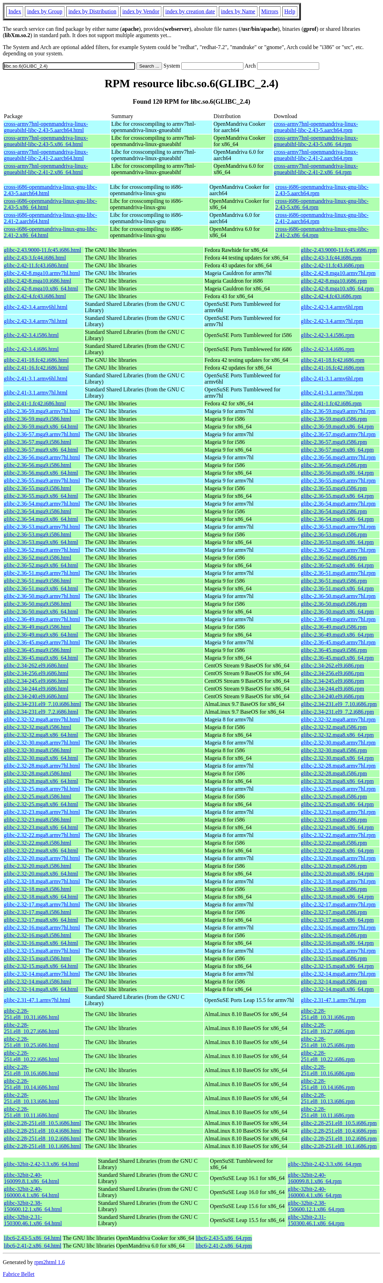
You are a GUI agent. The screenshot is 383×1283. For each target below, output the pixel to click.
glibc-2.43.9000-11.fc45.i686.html (42, 250)
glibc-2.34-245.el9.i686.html (36, 681)
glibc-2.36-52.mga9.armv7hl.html (42, 550)
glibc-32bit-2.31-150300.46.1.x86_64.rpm (316, 1220)
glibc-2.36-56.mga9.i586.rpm (334, 465)
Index (14, 11)
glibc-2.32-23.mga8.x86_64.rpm (337, 827)
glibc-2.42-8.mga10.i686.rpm (334, 281)
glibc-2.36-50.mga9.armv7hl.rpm (338, 596)
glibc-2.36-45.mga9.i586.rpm (334, 650)
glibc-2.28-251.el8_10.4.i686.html (42, 1131)
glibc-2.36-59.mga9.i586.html (37, 419)
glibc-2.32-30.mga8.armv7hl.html (42, 743)
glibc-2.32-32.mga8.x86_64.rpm (337, 735)
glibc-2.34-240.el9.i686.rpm (332, 696)
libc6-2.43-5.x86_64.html (32, 1238)
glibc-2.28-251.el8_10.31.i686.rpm (328, 1014)
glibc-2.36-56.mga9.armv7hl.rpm (338, 457)
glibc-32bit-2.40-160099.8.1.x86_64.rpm (315, 1178)
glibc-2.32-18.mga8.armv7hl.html (42, 881)
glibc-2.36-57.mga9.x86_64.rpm (337, 450)
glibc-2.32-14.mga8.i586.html (37, 981)
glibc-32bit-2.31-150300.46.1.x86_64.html (33, 1220)
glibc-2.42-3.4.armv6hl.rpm (332, 307)
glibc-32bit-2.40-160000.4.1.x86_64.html (31, 1192)
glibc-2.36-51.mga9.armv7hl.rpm (338, 573)
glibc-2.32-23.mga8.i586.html (37, 820)
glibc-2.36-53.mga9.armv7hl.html (42, 527)
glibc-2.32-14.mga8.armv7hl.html (42, 974)
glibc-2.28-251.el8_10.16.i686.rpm (328, 1070)
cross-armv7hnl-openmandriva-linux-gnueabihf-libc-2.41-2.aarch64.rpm (316, 155)
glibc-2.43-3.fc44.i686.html (35, 258)
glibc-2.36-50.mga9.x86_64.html (41, 612)
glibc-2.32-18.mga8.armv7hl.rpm (338, 881)
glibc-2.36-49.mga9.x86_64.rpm (337, 635)
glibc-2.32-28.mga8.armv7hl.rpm (338, 766)
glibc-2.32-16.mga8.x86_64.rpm (337, 943)
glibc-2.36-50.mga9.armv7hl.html (42, 596)
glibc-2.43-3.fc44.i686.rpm (331, 258)
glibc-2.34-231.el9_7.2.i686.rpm (337, 712)
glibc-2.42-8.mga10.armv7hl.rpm (338, 273)
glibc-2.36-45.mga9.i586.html (37, 650)
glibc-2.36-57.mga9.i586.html (37, 442)
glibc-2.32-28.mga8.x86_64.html (41, 781)
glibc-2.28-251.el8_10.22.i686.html (31, 1056)
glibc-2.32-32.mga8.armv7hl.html (42, 719)
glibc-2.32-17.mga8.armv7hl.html (42, 904)
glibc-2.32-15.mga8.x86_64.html (41, 966)
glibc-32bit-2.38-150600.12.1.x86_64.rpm (316, 1206)
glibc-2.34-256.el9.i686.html (36, 673)
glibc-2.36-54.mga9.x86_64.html (41, 519)
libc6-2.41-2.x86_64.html (32, 1246)
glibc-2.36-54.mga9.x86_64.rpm (337, 519)
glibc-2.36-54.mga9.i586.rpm (334, 511)
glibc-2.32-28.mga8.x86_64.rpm (337, 781)
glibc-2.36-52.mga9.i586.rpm (334, 558)
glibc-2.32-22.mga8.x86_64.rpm (337, 850)
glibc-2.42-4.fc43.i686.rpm (331, 296)
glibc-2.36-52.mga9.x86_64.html (41, 565)
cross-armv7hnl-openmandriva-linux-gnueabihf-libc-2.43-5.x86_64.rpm (316, 141)
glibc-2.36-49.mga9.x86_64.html (41, 635)
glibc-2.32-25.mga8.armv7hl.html (42, 789)
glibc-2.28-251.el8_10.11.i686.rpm (328, 1112)
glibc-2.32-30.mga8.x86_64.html (41, 758)
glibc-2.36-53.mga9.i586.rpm (334, 534)
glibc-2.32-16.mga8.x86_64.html (41, 943)
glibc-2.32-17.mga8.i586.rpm (334, 912)
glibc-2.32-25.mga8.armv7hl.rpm (338, 789)
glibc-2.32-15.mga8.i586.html (37, 958)
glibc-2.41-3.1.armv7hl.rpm (332, 393)
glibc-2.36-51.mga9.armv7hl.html (42, 573)
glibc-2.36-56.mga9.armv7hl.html (42, 457)
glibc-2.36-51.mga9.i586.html (37, 581)
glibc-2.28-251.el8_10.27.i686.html (31, 1028)
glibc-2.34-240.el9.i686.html (36, 696)
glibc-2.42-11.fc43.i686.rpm (332, 265)
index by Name (238, 11)
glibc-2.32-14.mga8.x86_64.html (41, 989)
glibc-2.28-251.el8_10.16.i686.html (31, 1070)
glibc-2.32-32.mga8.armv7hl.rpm (338, 719)
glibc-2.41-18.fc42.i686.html (36, 360)
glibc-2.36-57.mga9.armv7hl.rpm (338, 434)
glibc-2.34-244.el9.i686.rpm (332, 689)
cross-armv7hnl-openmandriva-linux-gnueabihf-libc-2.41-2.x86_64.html (46, 169)
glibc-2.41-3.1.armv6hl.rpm (332, 379)
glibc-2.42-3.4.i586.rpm (328, 335)
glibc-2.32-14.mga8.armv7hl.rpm (338, 974)
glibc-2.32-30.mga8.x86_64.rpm (337, 758)
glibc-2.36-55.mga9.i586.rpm (334, 488)
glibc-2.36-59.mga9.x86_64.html (41, 427)
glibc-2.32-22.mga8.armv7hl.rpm (338, 835)
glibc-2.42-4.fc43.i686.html (35, 296)
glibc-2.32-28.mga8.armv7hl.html (42, 766)
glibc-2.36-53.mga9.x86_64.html (41, 542)
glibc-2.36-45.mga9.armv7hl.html (42, 642)
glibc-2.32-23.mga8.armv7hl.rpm (338, 812)
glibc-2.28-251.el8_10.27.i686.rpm (328, 1028)
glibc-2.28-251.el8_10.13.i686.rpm (328, 1098)
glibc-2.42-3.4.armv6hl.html (35, 307)
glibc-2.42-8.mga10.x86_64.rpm (337, 288)
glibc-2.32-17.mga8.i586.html (37, 912)
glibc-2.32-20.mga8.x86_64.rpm (337, 874)
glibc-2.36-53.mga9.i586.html (37, 534)
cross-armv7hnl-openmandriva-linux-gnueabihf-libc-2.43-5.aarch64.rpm (316, 127)
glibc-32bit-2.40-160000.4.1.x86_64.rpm (315, 1192)
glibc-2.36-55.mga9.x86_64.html (41, 496)
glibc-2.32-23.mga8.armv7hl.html (42, 812)
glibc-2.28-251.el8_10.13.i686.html (31, 1098)
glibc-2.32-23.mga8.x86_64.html (41, 827)
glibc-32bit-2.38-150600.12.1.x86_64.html (33, 1206)
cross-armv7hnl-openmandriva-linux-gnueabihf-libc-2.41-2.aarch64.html (46, 155)
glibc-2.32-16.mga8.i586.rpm (334, 935)
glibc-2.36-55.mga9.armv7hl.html (42, 480)
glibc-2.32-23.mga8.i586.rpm (334, 820)
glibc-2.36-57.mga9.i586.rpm (334, 442)
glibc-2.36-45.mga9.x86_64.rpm (337, 658)
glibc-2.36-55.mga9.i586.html (37, 488)
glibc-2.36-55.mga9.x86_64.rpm (337, 496)
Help (289, 11)
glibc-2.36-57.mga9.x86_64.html (41, 450)
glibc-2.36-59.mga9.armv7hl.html (42, 411)
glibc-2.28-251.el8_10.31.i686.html (31, 1014)
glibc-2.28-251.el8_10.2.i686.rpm (339, 1138)
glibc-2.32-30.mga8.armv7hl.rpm (338, 743)
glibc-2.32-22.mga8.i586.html (37, 843)
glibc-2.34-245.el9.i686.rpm (332, 681)
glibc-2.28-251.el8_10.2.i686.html (42, 1138)
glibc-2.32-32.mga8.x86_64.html (41, 735)
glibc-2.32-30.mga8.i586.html (37, 750)
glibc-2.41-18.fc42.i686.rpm (332, 360)
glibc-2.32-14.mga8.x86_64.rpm (337, 989)
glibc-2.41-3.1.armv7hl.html (35, 393)
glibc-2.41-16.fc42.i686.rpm (332, 368)
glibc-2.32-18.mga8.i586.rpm (334, 889)
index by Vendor (140, 11)
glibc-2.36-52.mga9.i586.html (37, 558)
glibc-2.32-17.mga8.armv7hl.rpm (338, 904)
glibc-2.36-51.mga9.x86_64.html (41, 588)
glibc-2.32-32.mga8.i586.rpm (334, 727)
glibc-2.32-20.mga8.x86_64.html (41, 874)
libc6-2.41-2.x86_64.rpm (224, 1246)
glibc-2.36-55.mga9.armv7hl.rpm (338, 480)
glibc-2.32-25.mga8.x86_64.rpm (337, 804)
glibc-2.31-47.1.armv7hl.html (37, 1000)
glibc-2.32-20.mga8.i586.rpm (334, 866)
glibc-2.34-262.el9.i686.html (36, 665)
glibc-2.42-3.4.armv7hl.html (35, 321)
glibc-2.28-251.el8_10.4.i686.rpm (339, 1131)
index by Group (44, 11)
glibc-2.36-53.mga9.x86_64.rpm (337, 542)
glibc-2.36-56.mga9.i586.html (37, 465)
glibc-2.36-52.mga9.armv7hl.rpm (338, 550)
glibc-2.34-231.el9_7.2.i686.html (41, 712)
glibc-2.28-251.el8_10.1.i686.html (42, 1146)
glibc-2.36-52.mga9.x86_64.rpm (337, 565)
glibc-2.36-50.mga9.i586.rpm (334, 604)
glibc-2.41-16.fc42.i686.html (36, 368)
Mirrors (269, 11)
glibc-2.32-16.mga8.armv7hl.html (42, 928)
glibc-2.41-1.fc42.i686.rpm (331, 403)
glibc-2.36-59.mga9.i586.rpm (334, 419)
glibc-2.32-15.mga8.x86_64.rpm (337, 966)
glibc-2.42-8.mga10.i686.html (37, 281)
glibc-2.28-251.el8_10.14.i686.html (31, 1084)
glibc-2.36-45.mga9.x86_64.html (41, 658)
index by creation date (190, 11)
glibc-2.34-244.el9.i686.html (36, 689)
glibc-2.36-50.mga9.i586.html (37, 604)
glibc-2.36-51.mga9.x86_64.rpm (337, 588)
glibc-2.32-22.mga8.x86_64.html (41, 850)
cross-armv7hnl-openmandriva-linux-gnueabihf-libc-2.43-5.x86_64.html (46, 141)
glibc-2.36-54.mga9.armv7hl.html (42, 504)
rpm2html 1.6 (49, 1262)
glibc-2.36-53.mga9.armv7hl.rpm (338, 527)
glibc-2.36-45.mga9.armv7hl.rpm (338, 642)
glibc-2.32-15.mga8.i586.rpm (334, 958)
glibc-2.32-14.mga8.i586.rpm (334, 981)
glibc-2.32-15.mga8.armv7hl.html (42, 951)
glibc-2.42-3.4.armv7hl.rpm (332, 321)
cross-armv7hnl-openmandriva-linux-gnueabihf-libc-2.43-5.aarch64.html (46, 127)
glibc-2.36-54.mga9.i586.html (37, 511)
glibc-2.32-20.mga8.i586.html (37, 866)
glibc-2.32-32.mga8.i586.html (37, 727)
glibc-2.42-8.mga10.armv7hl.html (42, 273)
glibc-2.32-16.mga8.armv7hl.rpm (338, 928)
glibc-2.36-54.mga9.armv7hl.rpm (338, 504)
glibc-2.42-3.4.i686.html (31, 349)
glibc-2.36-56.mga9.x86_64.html (41, 473)
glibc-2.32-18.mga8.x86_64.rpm (337, 897)
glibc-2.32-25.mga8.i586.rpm (334, 797)
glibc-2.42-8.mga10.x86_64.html (41, 288)
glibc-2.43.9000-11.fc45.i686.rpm (339, 250)
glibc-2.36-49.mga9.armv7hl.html (42, 619)
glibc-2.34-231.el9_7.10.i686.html (42, 704)
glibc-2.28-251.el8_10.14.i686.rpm (328, 1084)
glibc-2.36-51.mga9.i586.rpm (334, 581)
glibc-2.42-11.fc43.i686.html (36, 265)
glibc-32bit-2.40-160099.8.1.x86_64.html (31, 1178)
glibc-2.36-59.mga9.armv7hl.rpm (338, 411)
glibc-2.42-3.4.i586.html (31, 335)
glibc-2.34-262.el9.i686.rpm (332, 665)
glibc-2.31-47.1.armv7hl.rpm (333, 1000)
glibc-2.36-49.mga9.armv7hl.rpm (338, 619)
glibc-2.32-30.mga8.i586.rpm (334, 750)
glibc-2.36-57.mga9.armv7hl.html (42, 434)
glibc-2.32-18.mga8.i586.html (37, 889)
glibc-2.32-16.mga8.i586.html (37, 935)
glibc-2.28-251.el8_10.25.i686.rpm (328, 1042)
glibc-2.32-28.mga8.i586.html (37, 773)
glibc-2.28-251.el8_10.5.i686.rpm (339, 1123)
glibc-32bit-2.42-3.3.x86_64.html (41, 1164)
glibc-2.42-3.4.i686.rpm (328, 349)
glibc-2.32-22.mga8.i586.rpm (334, 843)
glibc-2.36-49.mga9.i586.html (37, 627)
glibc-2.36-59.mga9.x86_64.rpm (337, 427)
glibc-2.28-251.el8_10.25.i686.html (31, 1042)
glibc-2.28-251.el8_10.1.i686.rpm (339, 1146)
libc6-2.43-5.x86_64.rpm (224, 1238)
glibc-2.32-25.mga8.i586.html (37, 797)
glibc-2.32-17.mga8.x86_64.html (41, 920)
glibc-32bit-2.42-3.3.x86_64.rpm (325, 1164)
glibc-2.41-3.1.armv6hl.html (35, 379)
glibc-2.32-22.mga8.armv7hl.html (42, 835)
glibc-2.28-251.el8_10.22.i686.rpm (328, 1056)
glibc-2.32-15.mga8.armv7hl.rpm (338, 951)
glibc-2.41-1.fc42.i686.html (35, 403)
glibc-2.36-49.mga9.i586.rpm (334, 627)
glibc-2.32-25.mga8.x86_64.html (41, 804)
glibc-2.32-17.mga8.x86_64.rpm (337, 920)
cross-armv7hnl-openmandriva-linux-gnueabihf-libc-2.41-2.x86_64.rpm (316, 169)
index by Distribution (92, 11)
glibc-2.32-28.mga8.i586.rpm (334, 773)
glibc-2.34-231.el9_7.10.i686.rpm (339, 704)
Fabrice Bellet (18, 1274)
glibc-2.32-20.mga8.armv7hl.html (42, 858)
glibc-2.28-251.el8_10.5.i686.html (42, 1123)
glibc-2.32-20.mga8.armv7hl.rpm (338, 858)
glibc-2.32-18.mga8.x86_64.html (41, 897)
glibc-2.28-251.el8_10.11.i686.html (31, 1112)
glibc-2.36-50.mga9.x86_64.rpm (337, 612)
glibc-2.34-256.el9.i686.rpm (332, 673)
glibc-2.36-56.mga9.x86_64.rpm (337, 473)
